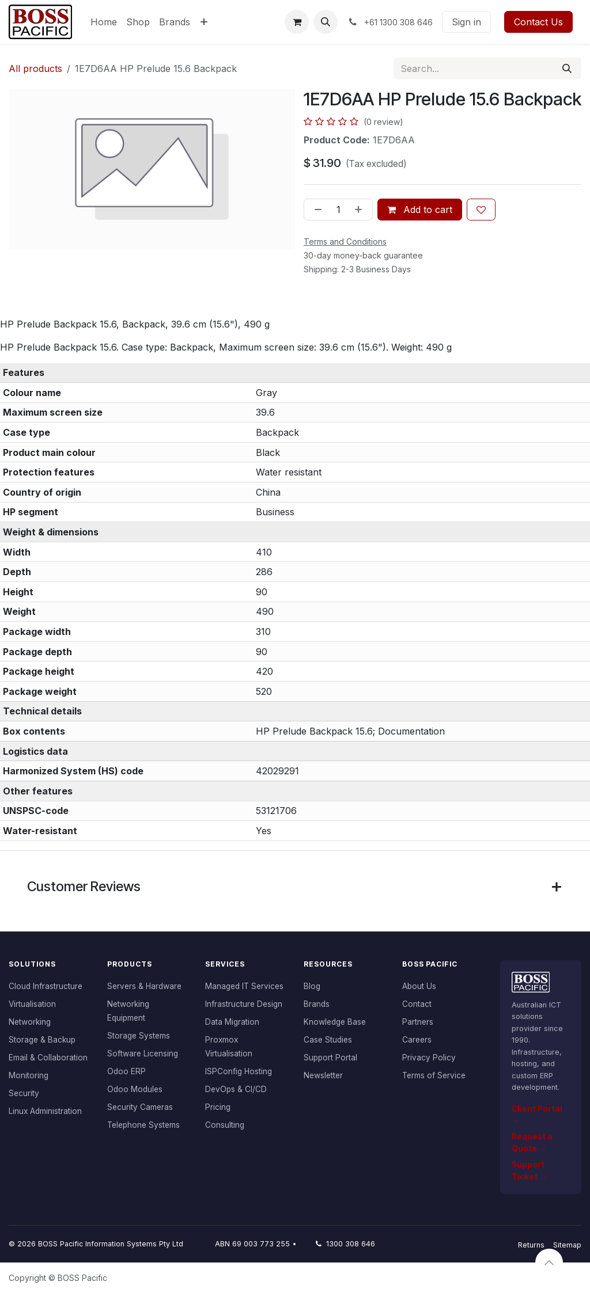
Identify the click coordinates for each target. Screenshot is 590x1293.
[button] (325, 22)
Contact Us (538, 22)
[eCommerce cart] (297, 22)
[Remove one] (315, 209)
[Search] (567, 68)
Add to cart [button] (419, 209)
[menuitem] (104, 21)
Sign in (466, 22)
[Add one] (360, 209)
